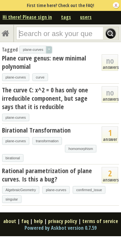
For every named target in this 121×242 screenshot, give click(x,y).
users (86, 17)
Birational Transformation (36, 130)
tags (66, 17)
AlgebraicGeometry (20, 190)
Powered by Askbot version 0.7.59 (60, 227)
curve (40, 77)
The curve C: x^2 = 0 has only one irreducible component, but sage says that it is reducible (45, 98)
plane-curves (15, 77)
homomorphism (80, 149)
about (9, 221)
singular (11, 199)
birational (12, 158)
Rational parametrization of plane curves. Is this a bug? (47, 174)
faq (25, 221)
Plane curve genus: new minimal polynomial (44, 62)
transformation (47, 141)
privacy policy (62, 221)
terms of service (100, 221)
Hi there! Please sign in (27, 17)
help (38, 221)
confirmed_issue (89, 190)
